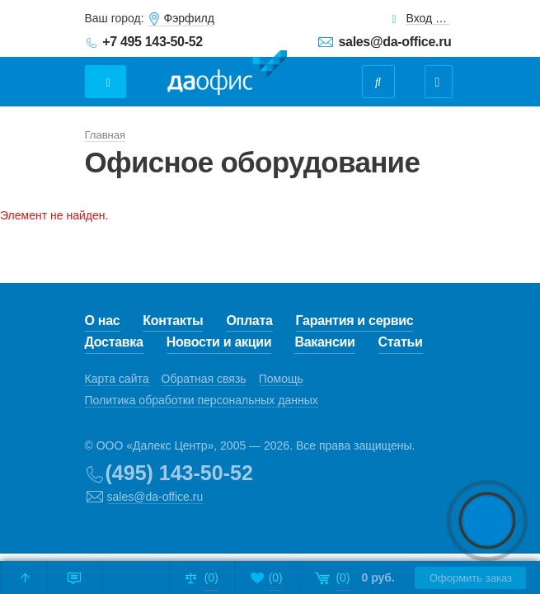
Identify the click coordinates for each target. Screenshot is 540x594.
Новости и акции (219, 342)
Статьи (400, 342)
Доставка (114, 342)
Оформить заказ (466, 578)
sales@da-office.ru (395, 42)
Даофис (227, 73)
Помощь (281, 378)
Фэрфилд (189, 18)
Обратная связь (204, 378)
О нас (102, 321)
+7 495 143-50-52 (152, 42)
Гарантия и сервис (355, 321)
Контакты (173, 321)
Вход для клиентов (427, 18)
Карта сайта (117, 378)
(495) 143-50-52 (179, 472)
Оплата (249, 321)
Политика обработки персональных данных (201, 400)
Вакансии (324, 342)
